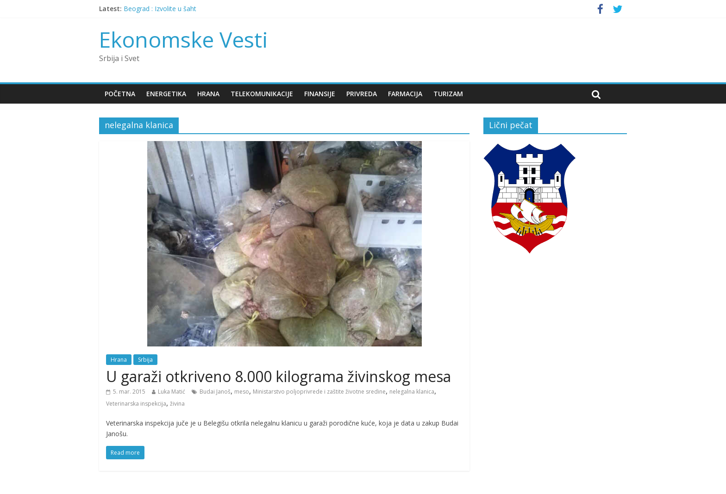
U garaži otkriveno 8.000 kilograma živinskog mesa (278, 376)
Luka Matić (171, 391)
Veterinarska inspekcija (136, 404)
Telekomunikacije (262, 93)
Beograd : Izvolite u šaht (160, 8)
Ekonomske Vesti (183, 39)
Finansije (319, 93)
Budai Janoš (215, 391)
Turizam (448, 93)
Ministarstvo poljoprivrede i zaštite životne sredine (319, 391)
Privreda (361, 93)
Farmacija (405, 93)
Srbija (145, 360)
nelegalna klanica (411, 391)
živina (177, 404)
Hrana (208, 93)
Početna (120, 93)
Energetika (166, 93)
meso (241, 391)
